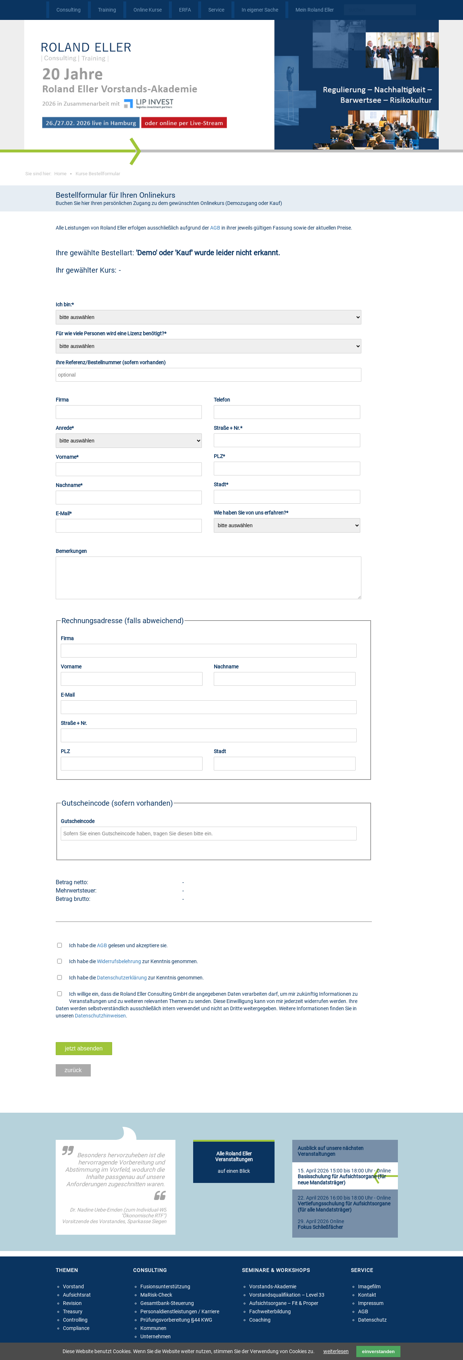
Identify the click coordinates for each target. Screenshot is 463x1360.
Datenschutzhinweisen (100, 1022)
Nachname (69, 485)
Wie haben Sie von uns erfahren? (251, 512)
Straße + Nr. (228, 427)
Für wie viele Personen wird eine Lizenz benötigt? (111, 333)
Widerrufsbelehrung (119, 968)
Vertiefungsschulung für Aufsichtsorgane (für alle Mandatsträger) (344, 1213)
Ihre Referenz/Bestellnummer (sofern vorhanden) (111, 362)
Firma (62, 400)
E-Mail (67, 513)
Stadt (225, 484)
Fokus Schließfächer (320, 1234)
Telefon (222, 400)
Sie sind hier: (46, 173)
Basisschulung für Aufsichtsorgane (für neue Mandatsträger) (342, 1186)
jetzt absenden (84, 1055)
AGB (215, 228)
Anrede (67, 427)
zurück (73, 1077)
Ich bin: (67, 304)
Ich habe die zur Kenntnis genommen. (133, 968)
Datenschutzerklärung (122, 984)
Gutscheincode (77, 828)
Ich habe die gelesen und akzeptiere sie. (118, 952)
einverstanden (378, 1351)
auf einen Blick (234, 1168)
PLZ (225, 456)
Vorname (67, 456)
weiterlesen (336, 1351)
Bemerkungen (71, 551)
